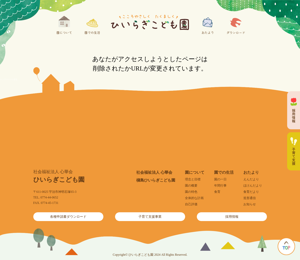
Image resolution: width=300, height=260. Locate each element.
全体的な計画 (194, 198)
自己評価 (191, 204)
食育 (217, 191)
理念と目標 (193, 179)
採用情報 (231, 217)
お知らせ (249, 204)
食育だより (251, 191)
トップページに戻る (9, 79)
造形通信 (249, 198)
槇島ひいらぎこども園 (155, 180)
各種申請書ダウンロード (68, 217)
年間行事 (220, 185)
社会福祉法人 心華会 (154, 172)
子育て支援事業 (150, 217)
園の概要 (191, 185)
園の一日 (220, 179)
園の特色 (191, 191)
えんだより (251, 179)
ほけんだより (252, 185)
